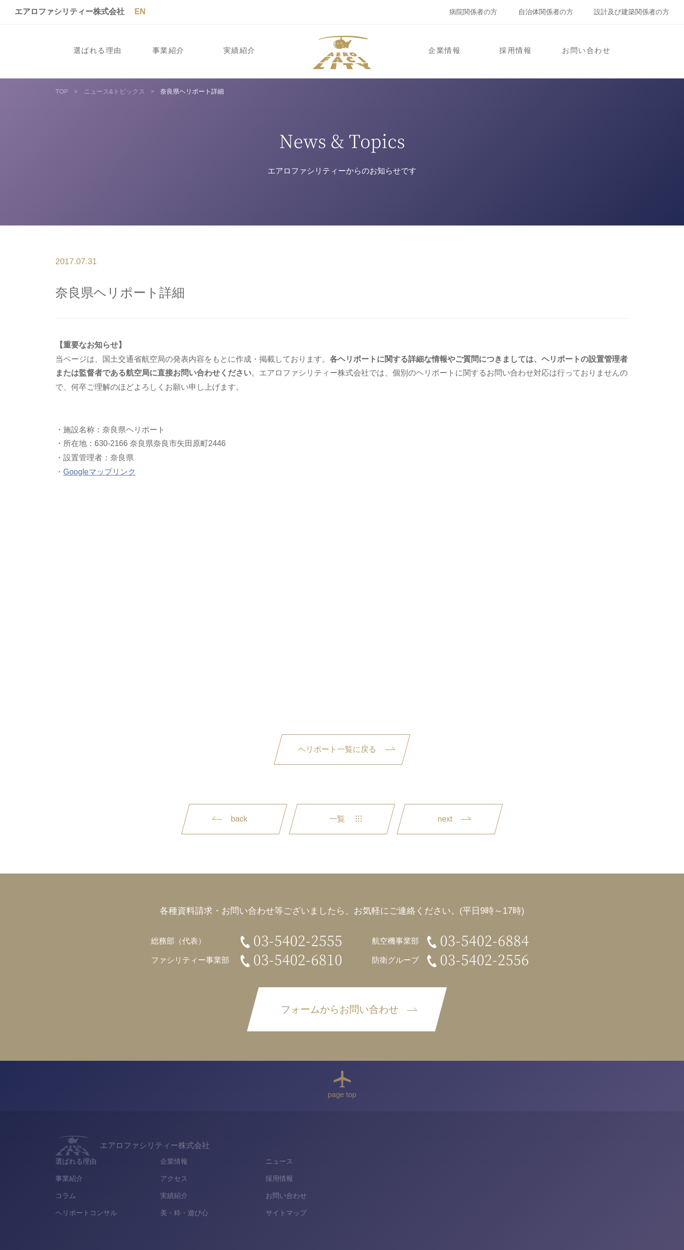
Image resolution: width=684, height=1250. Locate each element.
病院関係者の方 (473, 12)
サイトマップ (543, 1194)
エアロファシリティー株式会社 (69, 11)
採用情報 (515, 50)
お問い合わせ (586, 50)
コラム (324, 1176)
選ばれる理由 (97, 50)
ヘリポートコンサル (344, 1194)
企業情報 (444, 50)
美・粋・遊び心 (442, 1194)
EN (139, 11)
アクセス (432, 1159)
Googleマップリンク (99, 472)
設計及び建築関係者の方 (631, 12)
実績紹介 (239, 50)
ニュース (537, 1142)
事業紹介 (168, 50)
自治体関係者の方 (545, 12)
